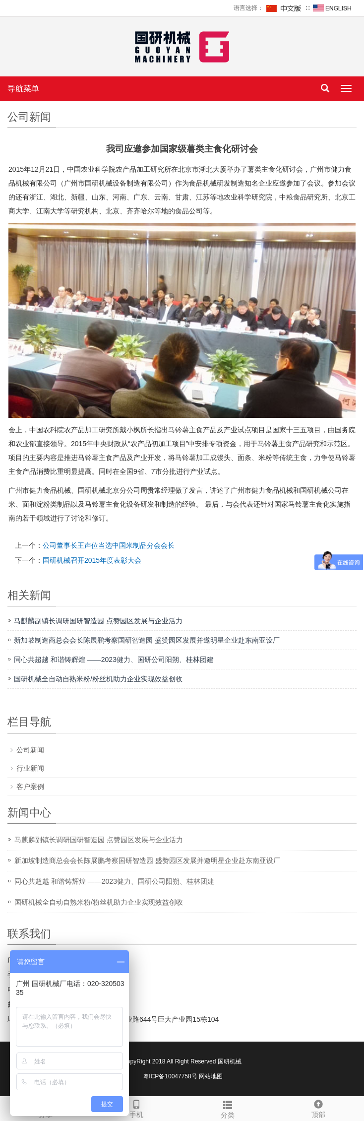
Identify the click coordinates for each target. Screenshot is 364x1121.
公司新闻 (30, 750)
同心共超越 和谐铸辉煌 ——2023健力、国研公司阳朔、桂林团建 (114, 659)
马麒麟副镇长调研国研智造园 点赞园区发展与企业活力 (98, 621)
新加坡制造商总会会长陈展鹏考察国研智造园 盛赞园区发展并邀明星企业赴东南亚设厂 (147, 640)
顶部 (318, 1108)
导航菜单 (23, 88)
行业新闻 (30, 768)
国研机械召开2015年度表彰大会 (92, 560)
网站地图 (211, 1076)
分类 (227, 1108)
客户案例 (30, 787)
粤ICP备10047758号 (170, 1076)
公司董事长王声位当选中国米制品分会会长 (109, 545)
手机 (136, 1108)
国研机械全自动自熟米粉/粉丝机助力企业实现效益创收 (98, 679)
